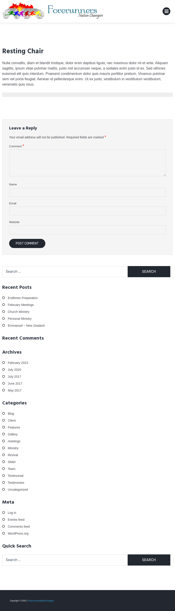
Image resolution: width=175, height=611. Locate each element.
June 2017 (15, 383)
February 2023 (18, 363)
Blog (11, 413)
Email (12, 203)
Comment (16, 146)
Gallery (13, 434)
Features (14, 427)
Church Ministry (18, 312)
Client (12, 420)
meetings (14, 441)
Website (14, 222)
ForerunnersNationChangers (40, 601)
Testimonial (15, 476)
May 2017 (14, 390)
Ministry (13, 448)
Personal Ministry (20, 318)
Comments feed (19, 526)
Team (11, 469)
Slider (12, 462)
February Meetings (21, 305)
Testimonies (16, 482)
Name (13, 184)
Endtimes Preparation (23, 298)
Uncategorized (18, 489)
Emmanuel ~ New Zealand (26, 325)
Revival (13, 455)
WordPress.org (18, 533)
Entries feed (16, 519)
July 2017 (14, 376)
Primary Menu (166, 12)
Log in (12, 513)
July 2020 (14, 369)
